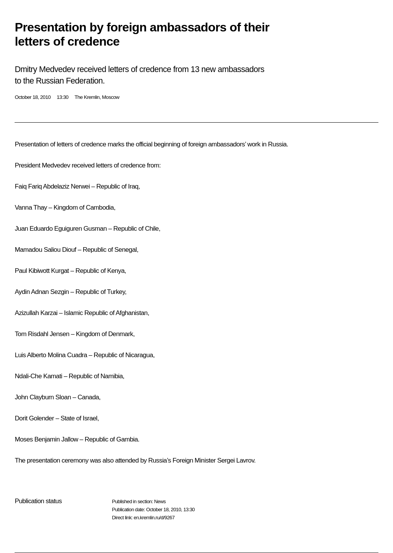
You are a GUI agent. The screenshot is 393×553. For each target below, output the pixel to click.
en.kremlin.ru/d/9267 (154, 517)
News (159, 501)
